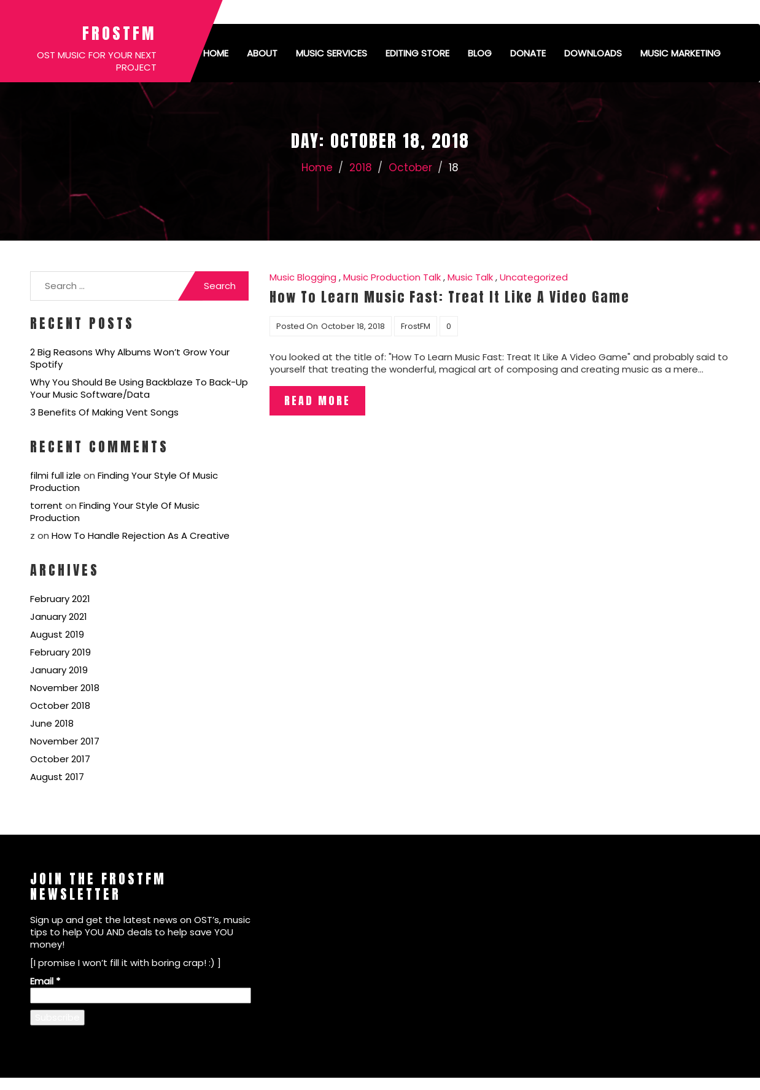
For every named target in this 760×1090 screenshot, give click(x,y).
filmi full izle (55, 475)
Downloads (593, 53)
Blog (480, 53)
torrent (46, 505)
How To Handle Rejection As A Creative (141, 535)
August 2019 (57, 634)
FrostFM (119, 33)
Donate (528, 53)
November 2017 (64, 741)
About (262, 53)
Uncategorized (534, 277)
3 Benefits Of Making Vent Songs (104, 412)
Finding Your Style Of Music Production (124, 481)
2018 (360, 167)
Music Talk (470, 277)
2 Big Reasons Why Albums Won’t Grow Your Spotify (130, 358)
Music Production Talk (392, 277)
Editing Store (417, 53)
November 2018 (64, 687)
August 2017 (57, 776)
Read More (317, 400)
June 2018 (52, 723)
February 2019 (60, 652)
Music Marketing (680, 53)
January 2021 (58, 616)
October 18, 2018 (353, 326)
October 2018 (60, 705)
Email (45, 981)
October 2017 (60, 758)
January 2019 (59, 669)
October (410, 167)
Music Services (331, 53)
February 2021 (60, 598)
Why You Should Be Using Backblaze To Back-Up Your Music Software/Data (139, 388)
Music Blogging (302, 277)
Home (215, 53)
